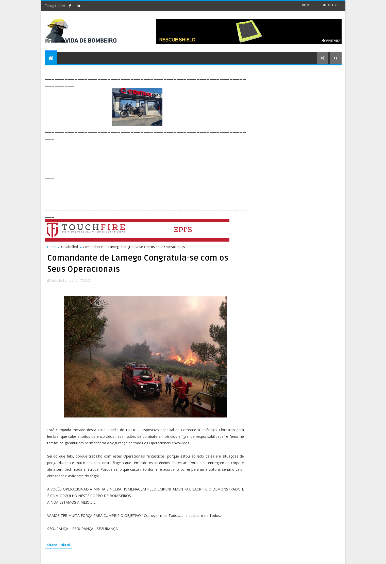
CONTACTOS (329, 5)
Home (51, 246)
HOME (306, 5)
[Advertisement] (137, 152)
